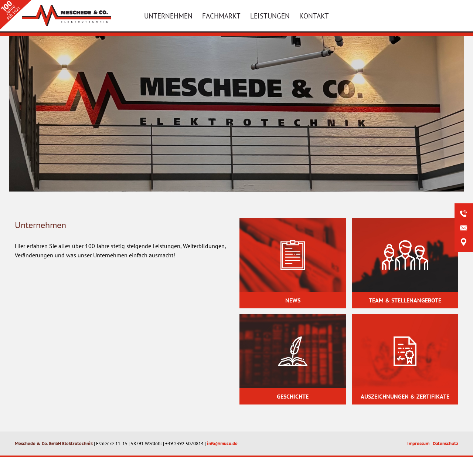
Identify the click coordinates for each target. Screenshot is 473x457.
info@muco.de (222, 443)
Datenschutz (445, 443)
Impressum (418, 443)
